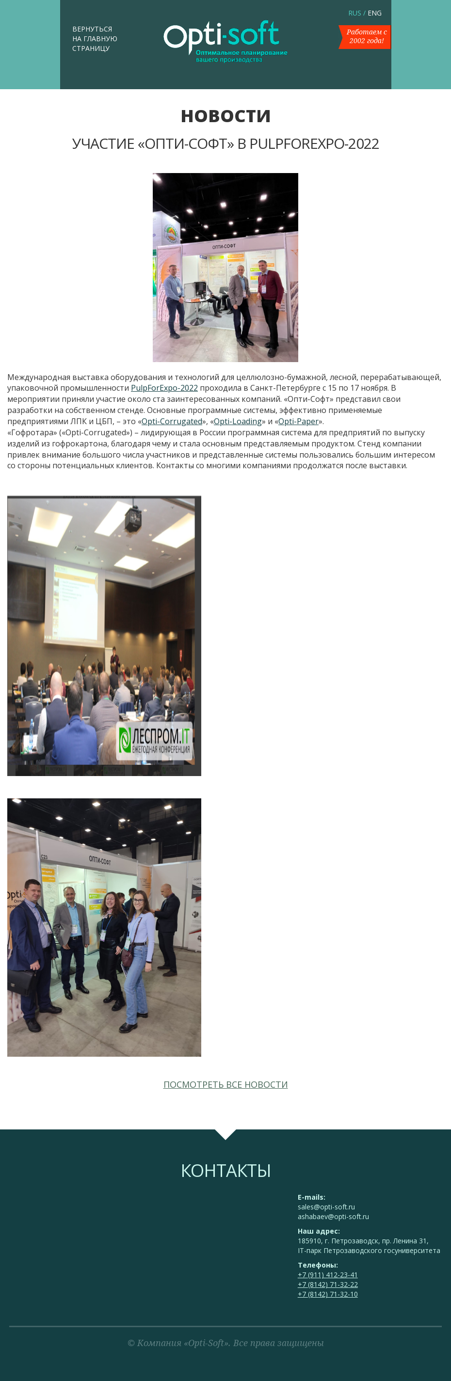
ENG (375, 12)
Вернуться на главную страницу (94, 38)
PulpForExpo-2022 (164, 387)
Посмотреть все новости (225, 1084)
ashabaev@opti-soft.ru (333, 1216)
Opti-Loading (238, 421)
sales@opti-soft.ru (326, 1206)
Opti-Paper (298, 421)
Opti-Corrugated (172, 421)
